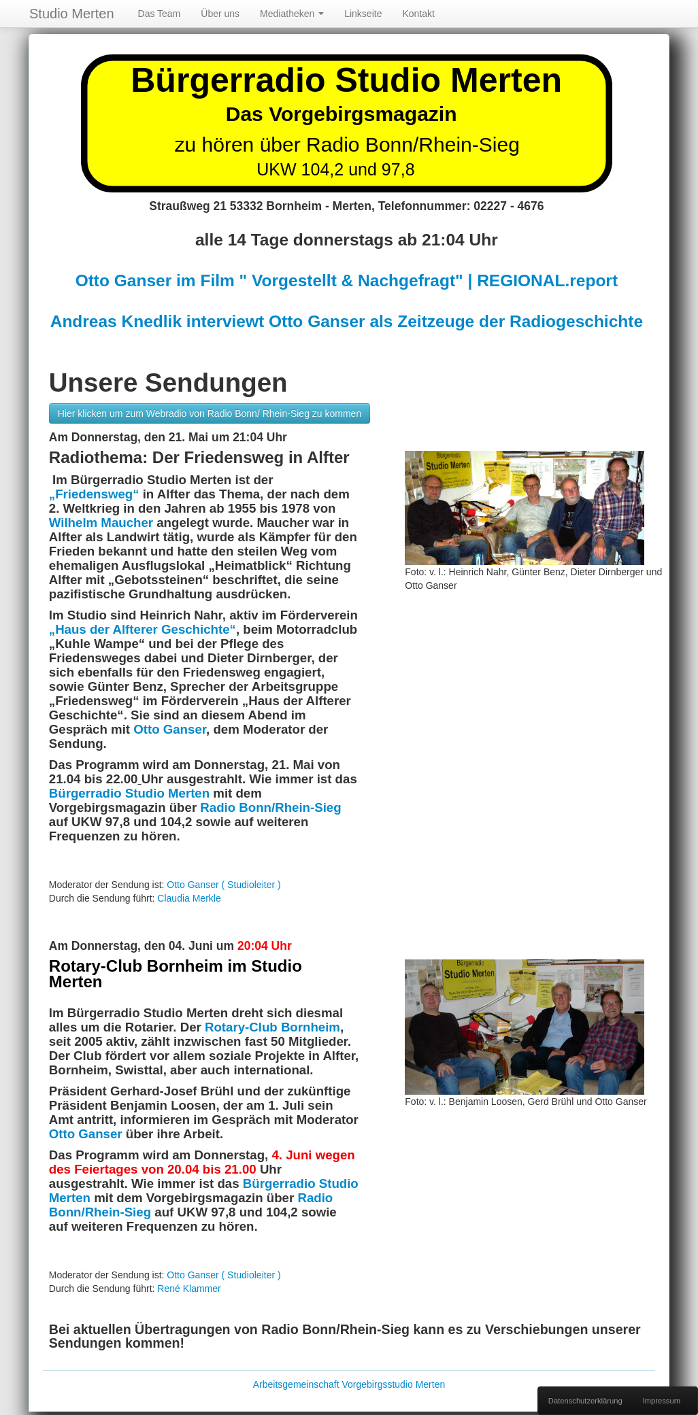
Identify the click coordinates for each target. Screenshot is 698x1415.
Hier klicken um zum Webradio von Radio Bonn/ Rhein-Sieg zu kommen (209, 413)
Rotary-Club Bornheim (272, 1027)
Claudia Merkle (188, 898)
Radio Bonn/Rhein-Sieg (270, 807)
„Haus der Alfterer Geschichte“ (142, 629)
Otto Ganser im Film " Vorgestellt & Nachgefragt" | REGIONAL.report (347, 280)
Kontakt (418, 13)
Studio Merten (71, 13)
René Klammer (188, 1288)
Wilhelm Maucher (101, 522)
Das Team (159, 13)
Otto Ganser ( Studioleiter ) (223, 884)
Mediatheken (292, 13)
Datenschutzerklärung (585, 1401)
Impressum (661, 1401)
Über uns (220, 13)
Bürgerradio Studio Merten (129, 793)
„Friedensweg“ (96, 494)
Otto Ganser (169, 729)
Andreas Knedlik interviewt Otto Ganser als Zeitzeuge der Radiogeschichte (346, 321)
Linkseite (363, 13)
